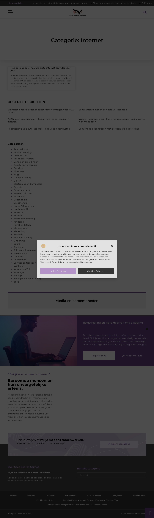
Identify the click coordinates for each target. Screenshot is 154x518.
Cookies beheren (95, 271)
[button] (112, 246)
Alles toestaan (58, 271)
